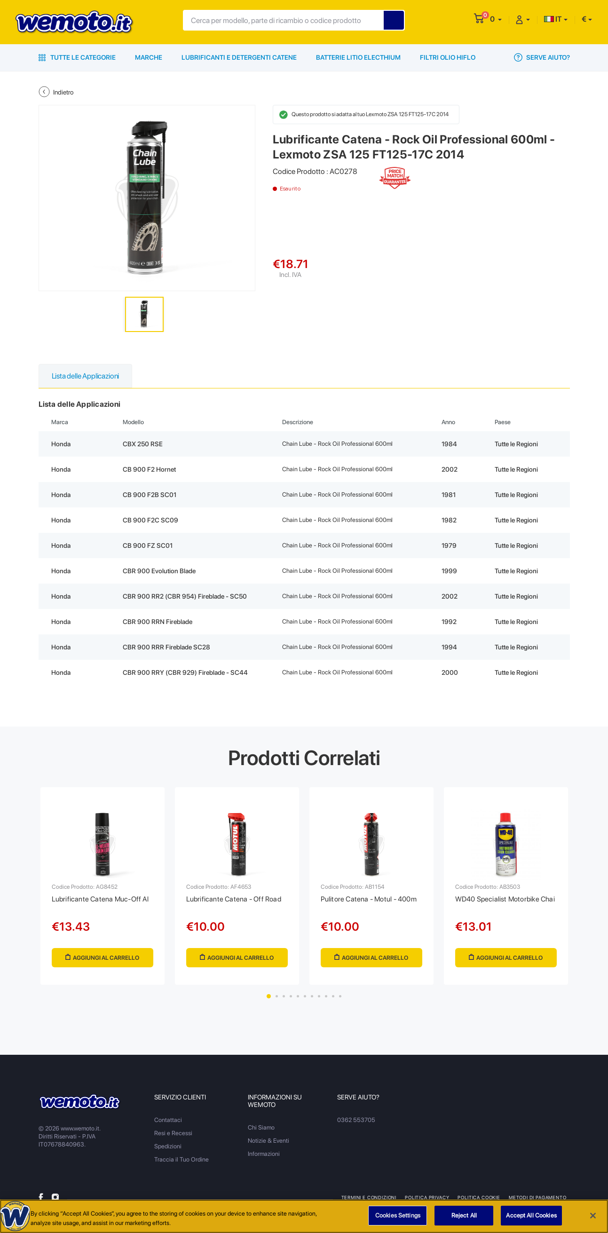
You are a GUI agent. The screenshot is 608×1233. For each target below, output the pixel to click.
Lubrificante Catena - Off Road (233, 899)
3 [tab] (284, 996)
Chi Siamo (261, 1127)
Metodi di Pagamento (538, 1197)
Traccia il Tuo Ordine (181, 1159)
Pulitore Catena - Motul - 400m (369, 899)
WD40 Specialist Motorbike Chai (505, 899)
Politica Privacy (427, 1197)
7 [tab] (312, 996)
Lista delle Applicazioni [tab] (85, 375)
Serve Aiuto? (542, 57)
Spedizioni (168, 1146)
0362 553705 (356, 1119)
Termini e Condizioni (369, 1197)
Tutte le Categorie (77, 57)
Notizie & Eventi (268, 1140)
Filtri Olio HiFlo (447, 57)
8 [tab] (319, 996)
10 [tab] (333, 996)
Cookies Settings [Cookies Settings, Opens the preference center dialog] (397, 1221)
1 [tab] (269, 996)
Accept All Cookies (531, 1221)
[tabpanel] (102, 886)
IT (553, 19)
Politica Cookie (479, 1197)
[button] (496, 19)
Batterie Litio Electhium (358, 57)
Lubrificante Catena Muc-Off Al (100, 899)
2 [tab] (277, 996)
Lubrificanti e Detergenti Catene (239, 57)
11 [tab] (340, 996)
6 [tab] (305, 996)
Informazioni (264, 1153)
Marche (148, 57)
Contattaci (168, 1119)
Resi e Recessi (173, 1133)
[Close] (593, 1221)
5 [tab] (298, 996)
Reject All (464, 1221)
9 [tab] (326, 996)
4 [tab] (291, 996)
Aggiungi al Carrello (102, 958)
